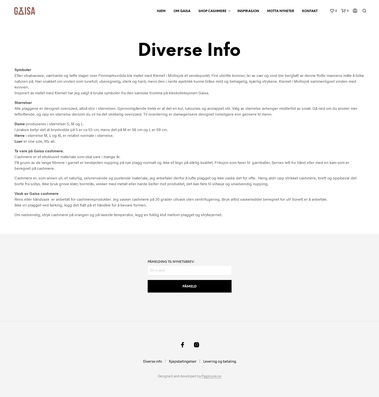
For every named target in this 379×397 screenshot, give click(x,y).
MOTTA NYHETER (280, 11)
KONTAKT (310, 11)
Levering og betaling (219, 361)
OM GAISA (182, 11)
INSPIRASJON (248, 11)
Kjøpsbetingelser (183, 361)
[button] (333, 10)
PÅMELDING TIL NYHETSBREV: (171, 262)
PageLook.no (211, 376)
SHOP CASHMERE (212, 11)
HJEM (161, 11)
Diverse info (152, 361)
